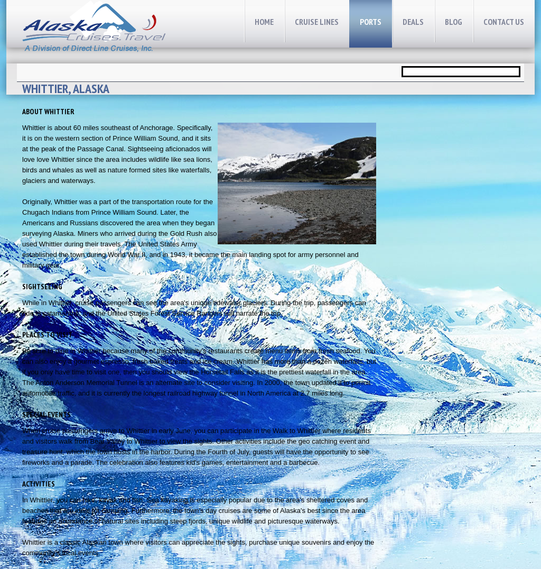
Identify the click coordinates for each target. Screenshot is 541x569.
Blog (453, 21)
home (264, 21)
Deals (413, 21)
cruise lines (317, 21)
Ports (370, 21)
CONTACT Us (503, 21)
